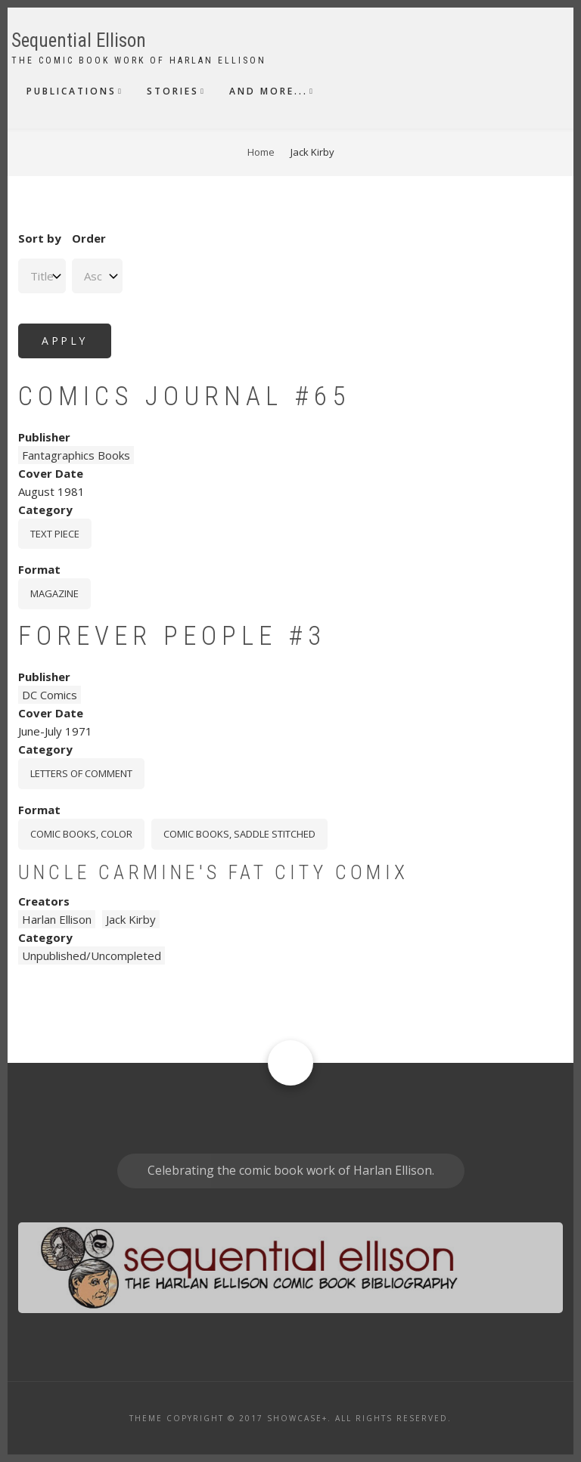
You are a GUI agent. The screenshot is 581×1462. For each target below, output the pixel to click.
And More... (268, 91)
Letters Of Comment (81, 773)
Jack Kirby (131, 919)
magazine (54, 593)
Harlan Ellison (57, 919)
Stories (173, 91)
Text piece (54, 534)
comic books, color (81, 834)
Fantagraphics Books (76, 455)
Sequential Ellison (78, 40)
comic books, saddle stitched (239, 834)
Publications (71, 91)
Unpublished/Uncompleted (91, 955)
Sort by (39, 238)
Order (89, 238)
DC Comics (49, 694)
